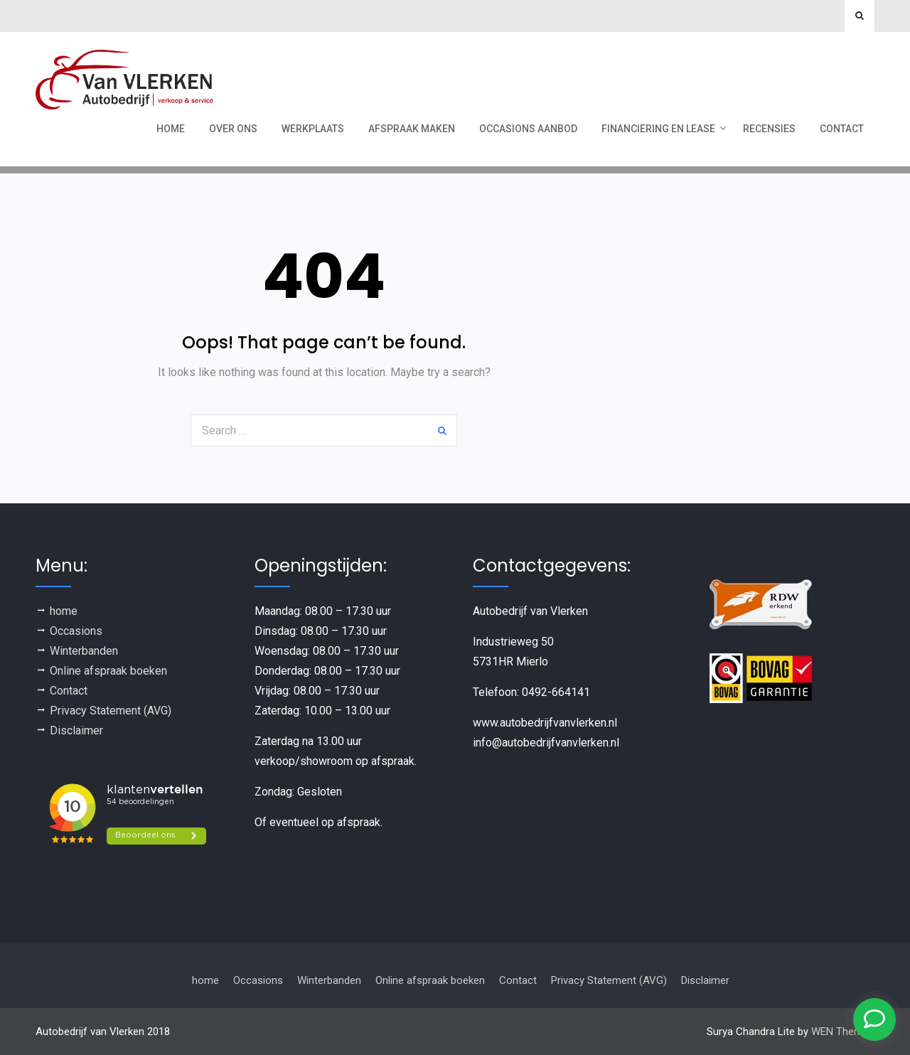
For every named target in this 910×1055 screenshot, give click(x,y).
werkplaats (313, 128)
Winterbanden (84, 651)
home (63, 611)
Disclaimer (76, 730)
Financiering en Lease (658, 128)
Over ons (233, 128)
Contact (842, 128)
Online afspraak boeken (108, 671)
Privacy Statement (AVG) (110, 710)
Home (170, 128)
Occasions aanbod (528, 128)
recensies (769, 128)
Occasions (76, 631)
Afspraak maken (411, 128)
